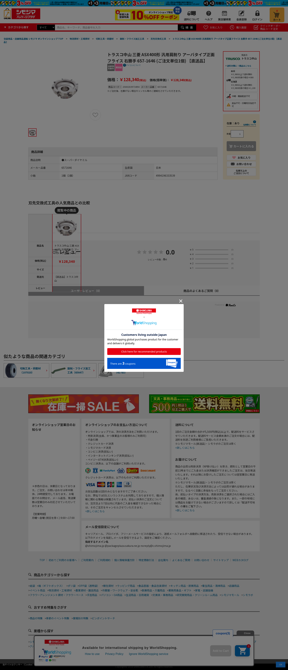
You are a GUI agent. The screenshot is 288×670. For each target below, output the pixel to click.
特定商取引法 (146, 560)
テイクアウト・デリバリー (66, 642)
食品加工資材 (197, 642)
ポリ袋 (71, 586)
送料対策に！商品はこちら (239, 65)
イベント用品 (37, 590)
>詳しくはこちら (95, 511)
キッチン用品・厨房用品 (184, 586)
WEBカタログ (241, 560)
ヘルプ (209, 19)
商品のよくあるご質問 (201, 290)
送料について (191, 19)
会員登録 (241, 19)
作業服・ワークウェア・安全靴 (120, 590)
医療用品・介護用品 (153, 590)
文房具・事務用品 (163, 595)
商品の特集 (36, 618)
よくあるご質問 (181, 560)
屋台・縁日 (156, 646)
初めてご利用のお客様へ (63, 560)
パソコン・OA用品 (111, 595)
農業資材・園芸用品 (87, 590)
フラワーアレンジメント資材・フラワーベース (56, 595)
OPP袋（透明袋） (89, 586)
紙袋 (32, 586)
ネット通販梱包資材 (174, 642)
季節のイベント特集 (57, 618)
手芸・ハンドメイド (220, 642)
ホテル (143, 646)
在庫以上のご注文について (241, 172)
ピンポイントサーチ (103, 618)
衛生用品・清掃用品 (213, 586)
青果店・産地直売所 (65, 646)
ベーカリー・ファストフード (102, 642)
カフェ (126, 642)
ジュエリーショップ (123, 646)
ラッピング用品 (126, 586)
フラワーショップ (246, 642)
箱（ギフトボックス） (51, 586)
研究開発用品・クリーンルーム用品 (197, 595)
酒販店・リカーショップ (95, 646)
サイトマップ (221, 560)
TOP (42, 560)
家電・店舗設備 (204, 590)
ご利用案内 (87, 560)
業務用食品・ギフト (180, 590)
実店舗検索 (224, 19)
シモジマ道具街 (39, 642)
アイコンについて (133, 65)
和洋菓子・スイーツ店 (147, 642)
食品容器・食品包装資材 (152, 586)
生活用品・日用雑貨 (137, 595)
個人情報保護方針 (124, 560)
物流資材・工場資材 (60, 590)
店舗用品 (234, 586)
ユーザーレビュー (86, 290)
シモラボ (248, 595)
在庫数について (249, 124)
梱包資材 (108, 586)
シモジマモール (230, 595)
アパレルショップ (40, 646)
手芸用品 (92, 595)
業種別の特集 (80, 618)
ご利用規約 (104, 560)
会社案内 (163, 560)
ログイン (257, 19)
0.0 (170, 252)
